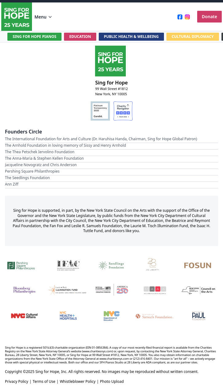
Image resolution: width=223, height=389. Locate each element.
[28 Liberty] (155, 265)
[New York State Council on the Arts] (198, 290)
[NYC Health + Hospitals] (68, 316)
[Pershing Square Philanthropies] (24, 265)
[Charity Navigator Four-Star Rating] (123, 111)
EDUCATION (80, 36)
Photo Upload (112, 381)
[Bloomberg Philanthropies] (24, 290)
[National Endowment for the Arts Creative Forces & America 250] (111, 290)
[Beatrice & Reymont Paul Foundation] (198, 316)
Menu (43, 17)
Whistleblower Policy (77, 381)
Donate (209, 16)
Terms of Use (44, 381)
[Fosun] (198, 265)
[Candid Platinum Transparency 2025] (100, 111)
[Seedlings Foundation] (111, 265)
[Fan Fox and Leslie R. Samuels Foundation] (155, 316)
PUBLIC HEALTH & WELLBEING (131, 36)
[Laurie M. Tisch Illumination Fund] (68, 290)
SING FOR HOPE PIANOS (34, 36)
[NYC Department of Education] (111, 316)
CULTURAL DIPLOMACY (193, 36)
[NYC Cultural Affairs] (24, 316)
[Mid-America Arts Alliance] (155, 290)
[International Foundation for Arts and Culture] (68, 265)
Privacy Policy (16, 381)
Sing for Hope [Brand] (111, 82)
